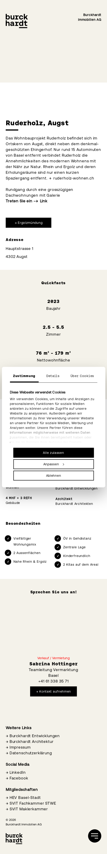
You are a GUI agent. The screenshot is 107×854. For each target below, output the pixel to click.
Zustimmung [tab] (24, 375)
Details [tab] (53, 375)
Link (43, 201)
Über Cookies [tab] (82, 375)
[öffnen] (94, 836)
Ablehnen (53, 475)
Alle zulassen (53, 452)
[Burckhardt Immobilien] (17, 21)
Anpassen (53, 464)
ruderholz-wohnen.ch (73, 178)
